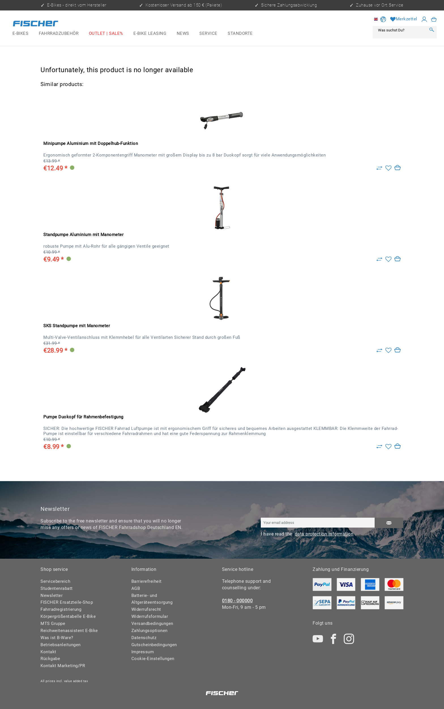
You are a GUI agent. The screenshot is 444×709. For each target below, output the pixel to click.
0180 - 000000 (237, 600)
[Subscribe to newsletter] (389, 523)
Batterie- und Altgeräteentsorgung (152, 599)
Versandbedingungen (152, 623)
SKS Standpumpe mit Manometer (76, 325)
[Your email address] (318, 523)
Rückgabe (50, 658)
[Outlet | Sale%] (106, 33)
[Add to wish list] (388, 168)
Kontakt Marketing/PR (62, 665)
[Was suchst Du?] (401, 30)
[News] (182, 33)
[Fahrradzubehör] (59, 33)
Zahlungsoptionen (149, 630)
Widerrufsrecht (146, 609)
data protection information (324, 534)
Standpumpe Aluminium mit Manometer (83, 234)
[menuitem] (20, 33)
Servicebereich (55, 581)
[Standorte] (240, 33)
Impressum (142, 651)
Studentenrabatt (56, 588)
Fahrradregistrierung (60, 609)
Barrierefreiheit (146, 581)
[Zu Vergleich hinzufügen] (379, 168)
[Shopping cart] (434, 19)
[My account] (424, 19)
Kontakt (48, 651)
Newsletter (51, 595)
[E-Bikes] (20, 33)
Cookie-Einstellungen (152, 658)
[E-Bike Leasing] (150, 33)
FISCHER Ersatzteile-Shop (66, 602)
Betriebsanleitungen (60, 644)
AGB (135, 588)
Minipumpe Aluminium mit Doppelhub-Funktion (90, 143)
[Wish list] (403, 19)
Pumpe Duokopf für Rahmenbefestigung (83, 416)
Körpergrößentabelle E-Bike (68, 616)
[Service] (208, 33)
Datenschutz (144, 637)
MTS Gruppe (52, 623)
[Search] (431, 30)
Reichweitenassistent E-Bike (69, 630)
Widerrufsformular (149, 616)
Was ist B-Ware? (56, 637)
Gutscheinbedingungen (154, 644)
